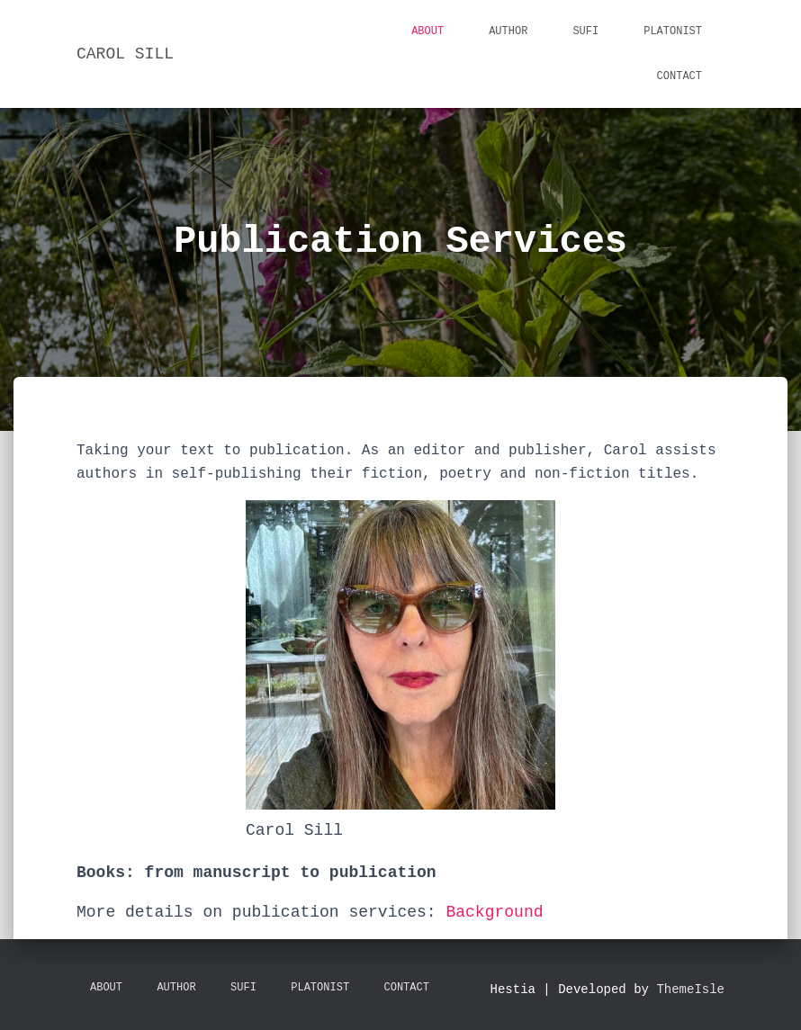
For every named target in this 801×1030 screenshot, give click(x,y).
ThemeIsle (690, 989)
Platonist (673, 31)
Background (494, 912)
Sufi (585, 31)
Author (508, 31)
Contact (679, 76)
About (427, 31)
